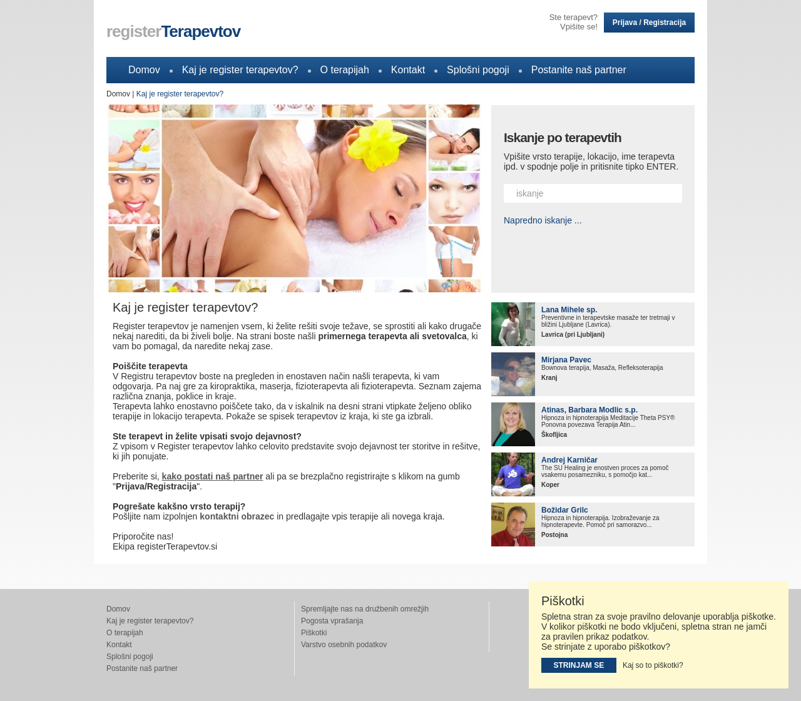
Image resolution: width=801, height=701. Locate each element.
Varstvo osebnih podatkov (344, 644)
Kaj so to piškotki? (653, 665)
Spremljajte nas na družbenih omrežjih (365, 609)
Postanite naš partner (578, 69)
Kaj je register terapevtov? (240, 69)
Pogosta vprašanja (332, 621)
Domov (144, 69)
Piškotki (314, 632)
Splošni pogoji (478, 69)
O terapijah (344, 69)
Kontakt (408, 69)
